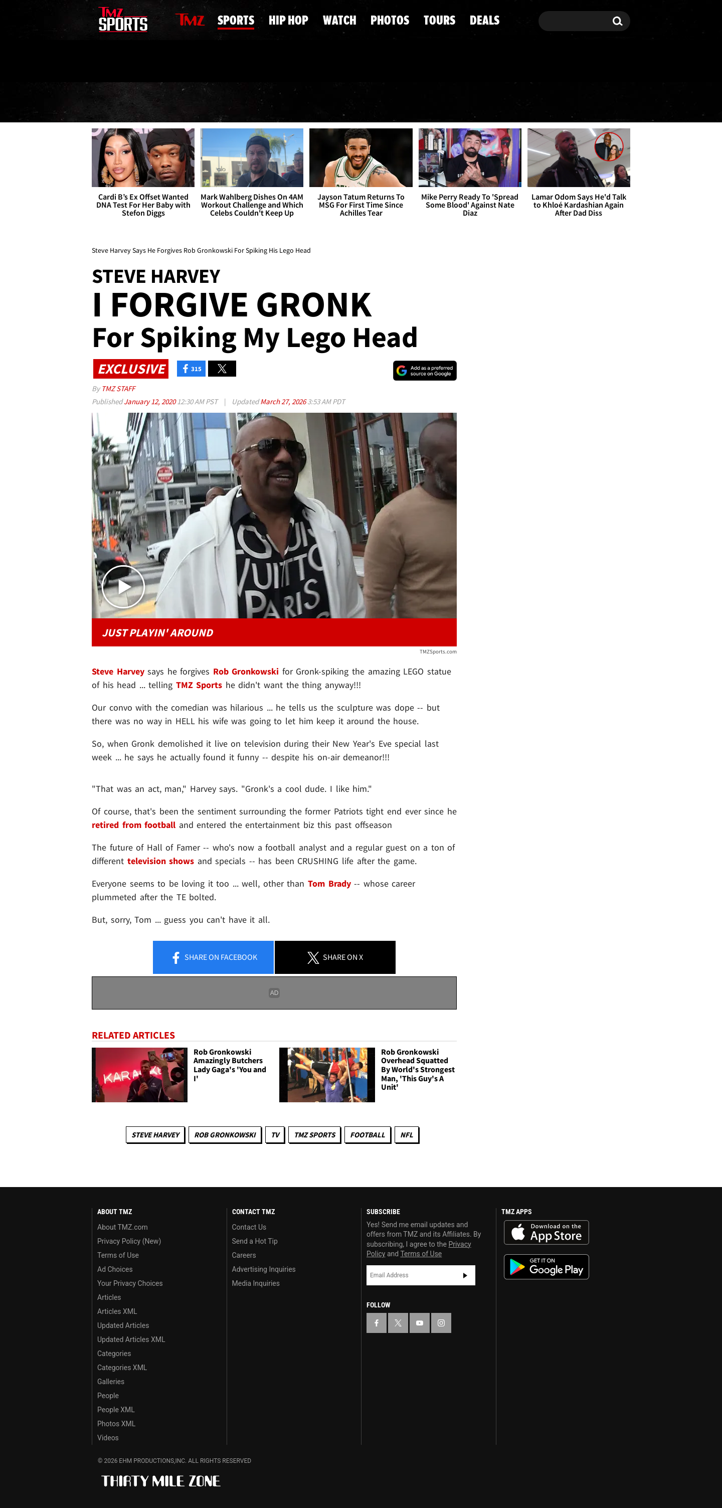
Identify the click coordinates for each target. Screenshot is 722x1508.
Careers (244, 1255)
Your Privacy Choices (130, 1283)
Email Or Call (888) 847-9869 (207, 62)
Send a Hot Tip (255, 1241)
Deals (589, 103)
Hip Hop (276, 103)
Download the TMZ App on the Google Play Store (546, 1267)
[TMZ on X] (115, 19)
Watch (357, 103)
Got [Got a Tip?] (123, 61)
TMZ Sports (199, 685)
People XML (116, 1410)
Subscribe (465, 1275)
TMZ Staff (118, 388)
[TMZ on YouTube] (420, 1323)
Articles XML (117, 1311)
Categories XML (122, 1368)
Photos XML (116, 1424)
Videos (108, 1438)
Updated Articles (123, 1325)
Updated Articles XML (131, 1339)
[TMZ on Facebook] (100, 19)
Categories (114, 1354)
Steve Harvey (155, 1134)
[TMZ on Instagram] (151, 18)
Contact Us (249, 1227)
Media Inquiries (256, 1283)
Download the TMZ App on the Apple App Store (546, 1232)
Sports (192, 103)
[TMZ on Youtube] (132, 18)
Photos (438, 103)
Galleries (110, 1382)
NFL (406, 1134)
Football (367, 1134)
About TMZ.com (122, 1227)
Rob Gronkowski (225, 1134)
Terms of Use (118, 1255)
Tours (517, 103)
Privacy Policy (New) (129, 1241)
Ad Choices (115, 1269)
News (117, 102)
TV (275, 1134)
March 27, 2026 (283, 401)
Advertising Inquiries (264, 1269)
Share (213, 958)
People (108, 1396)
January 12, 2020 (150, 401)
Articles (109, 1297)
